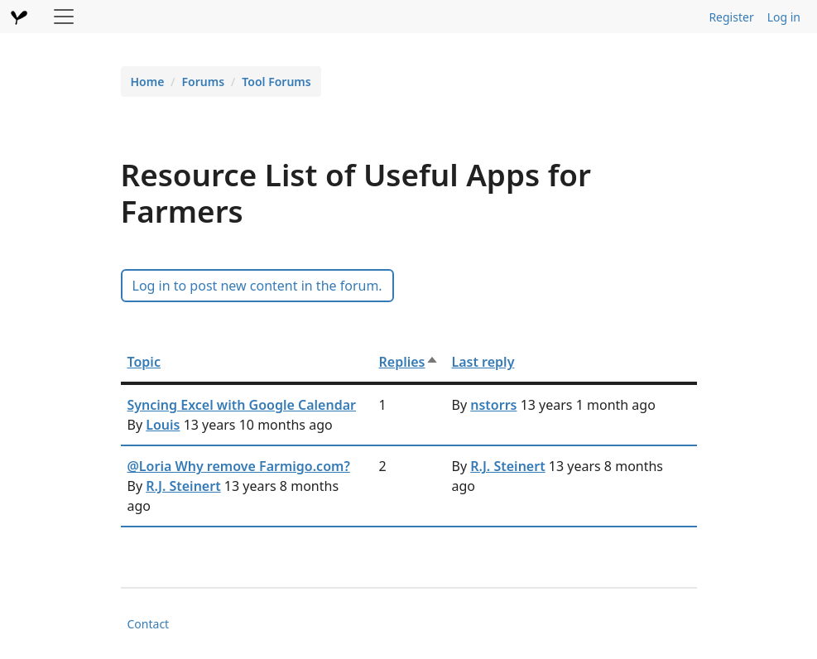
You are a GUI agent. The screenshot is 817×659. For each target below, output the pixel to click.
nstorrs (493, 405)
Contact (148, 624)
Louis (163, 425)
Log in (783, 17)
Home (148, 81)
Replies (409, 362)
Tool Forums (276, 81)
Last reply (482, 362)
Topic (144, 362)
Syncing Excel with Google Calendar (241, 405)
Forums (203, 81)
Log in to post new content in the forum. (257, 286)
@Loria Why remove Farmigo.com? (238, 466)
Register (731, 17)
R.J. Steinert (183, 486)
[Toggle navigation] (63, 16)
